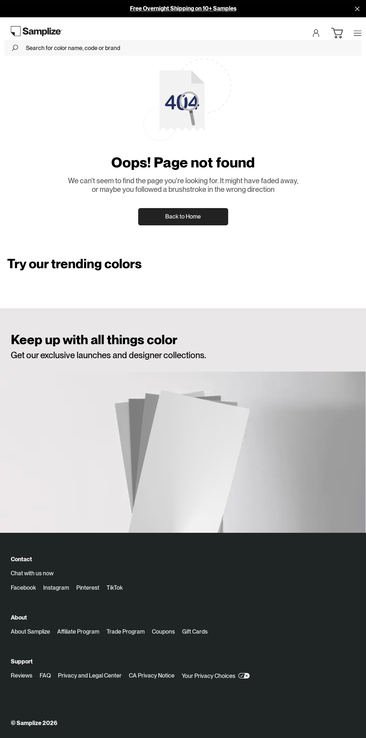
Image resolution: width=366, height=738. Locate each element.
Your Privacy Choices (216, 675)
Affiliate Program (78, 631)
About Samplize (30, 631)
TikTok (115, 587)
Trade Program (126, 631)
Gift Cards (195, 631)
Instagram (56, 587)
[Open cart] (337, 33)
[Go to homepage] (36, 31)
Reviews (21, 675)
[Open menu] (358, 33)
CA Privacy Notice (152, 675)
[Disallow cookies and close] (357, 8)
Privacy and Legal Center (90, 675)
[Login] (316, 33)
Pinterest (87, 587)
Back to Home (183, 216)
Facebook (23, 587)
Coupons (163, 631)
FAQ (45, 675)
